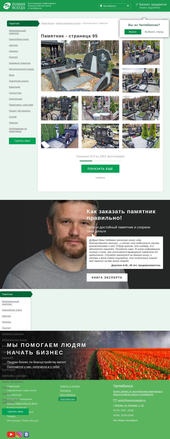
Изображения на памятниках (18, 136)
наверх (100, 183)
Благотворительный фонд (50, 434)
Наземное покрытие (20, 69)
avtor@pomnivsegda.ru (132, 364)
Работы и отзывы (41, 14)
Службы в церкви (80, 434)
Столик (13, 122)
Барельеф (14, 93)
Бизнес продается (153, 4)
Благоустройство (16, 372)
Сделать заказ (22, 146)
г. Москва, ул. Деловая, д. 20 (128, 369)
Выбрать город (117, 22)
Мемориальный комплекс (17, 38)
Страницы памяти (19, 434)
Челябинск (123, 350)
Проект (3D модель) (19, 116)
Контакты (65, 354)
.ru (19, 410)
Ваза (11, 81)
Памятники (13, 350)
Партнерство (67, 363)
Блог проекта (67, 359)
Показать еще (100, 174)
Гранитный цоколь (19, 87)
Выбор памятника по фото (22, 367)
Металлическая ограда (21, 75)
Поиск (154, 14)
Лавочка (13, 128)
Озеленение (15, 104)
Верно (96, 22)
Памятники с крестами (21, 110)
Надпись (13, 57)
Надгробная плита (19, 45)
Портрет (13, 63)
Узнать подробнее (149, 7)
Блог (68, 14)
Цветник (13, 51)
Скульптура (15, 99)
